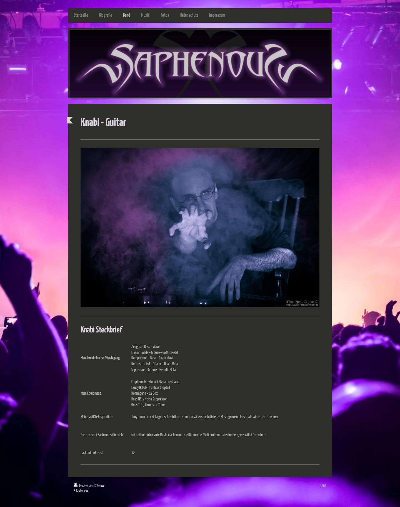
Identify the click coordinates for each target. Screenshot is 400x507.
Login (323, 485)
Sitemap (99, 485)
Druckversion (84, 485)
